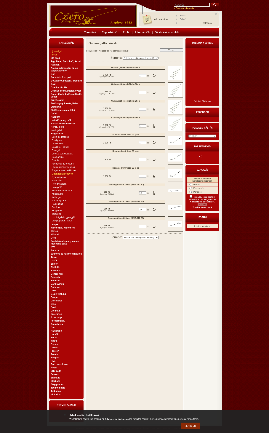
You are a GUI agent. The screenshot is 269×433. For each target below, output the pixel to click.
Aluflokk (55, 267)
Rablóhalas (57, 204)
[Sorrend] (140, 58)
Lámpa (54, 224)
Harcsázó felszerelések (63, 123)
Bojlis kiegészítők (60, 137)
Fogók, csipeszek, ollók (63, 167)
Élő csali (55, 58)
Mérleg (54, 231)
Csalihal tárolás (59, 87)
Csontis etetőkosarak (62, 153)
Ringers (55, 357)
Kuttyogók (57, 197)
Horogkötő (57, 187)
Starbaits (55, 381)
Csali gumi (57, 140)
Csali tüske (57, 143)
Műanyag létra (59, 200)
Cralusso (55, 287)
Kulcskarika (57, 194)
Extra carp (56, 317)
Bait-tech (55, 270)
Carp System (57, 284)
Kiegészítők (104, 51)
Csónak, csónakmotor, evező (66, 91)
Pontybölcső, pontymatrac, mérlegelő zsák (65, 242)
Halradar (55, 117)
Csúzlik (55, 160)
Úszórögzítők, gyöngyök (64, 217)
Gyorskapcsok (59, 177)
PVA (53, 247)
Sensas (55, 374)
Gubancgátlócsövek (62, 173)
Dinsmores (56, 300)
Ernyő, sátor (57, 100)
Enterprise (56, 314)
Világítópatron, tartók (62, 220)
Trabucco (56, 391)
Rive (53, 361)
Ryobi (54, 367)
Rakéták (56, 207)
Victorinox (56, 394)
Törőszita (56, 214)
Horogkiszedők (59, 184)
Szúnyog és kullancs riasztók (66, 254)
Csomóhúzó (58, 157)
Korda (54, 337)
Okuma (54, 344)
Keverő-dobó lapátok (62, 190)
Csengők (56, 150)
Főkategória (91, 51)
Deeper (54, 297)
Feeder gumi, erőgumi (62, 163)
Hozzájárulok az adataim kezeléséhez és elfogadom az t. (202, 199)
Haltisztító (57, 180)
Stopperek (57, 210)
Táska (54, 257)
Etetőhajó (56, 107)
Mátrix (54, 341)
